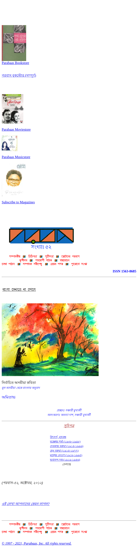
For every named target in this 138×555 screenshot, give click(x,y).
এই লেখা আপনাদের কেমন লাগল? (26, 504)
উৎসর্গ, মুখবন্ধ (58, 437)
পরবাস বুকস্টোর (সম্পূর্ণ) (19, 75)
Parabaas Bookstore (15, 61)
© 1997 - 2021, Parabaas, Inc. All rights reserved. (36, 543)
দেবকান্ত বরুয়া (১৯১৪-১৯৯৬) (66, 446)
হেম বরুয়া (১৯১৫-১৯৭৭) (64, 450)
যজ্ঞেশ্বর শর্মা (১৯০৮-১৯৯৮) (65, 441)
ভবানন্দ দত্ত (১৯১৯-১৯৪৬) (65, 459)
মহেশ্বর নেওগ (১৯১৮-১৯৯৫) (66, 455)
